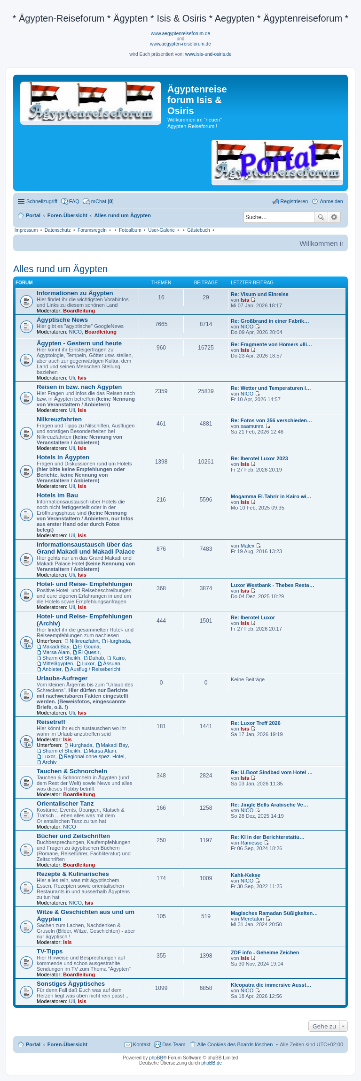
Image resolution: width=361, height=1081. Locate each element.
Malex (247, 545)
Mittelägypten (57, 663)
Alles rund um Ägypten (60, 269)
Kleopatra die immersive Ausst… (271, 985)
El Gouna (89, 646)
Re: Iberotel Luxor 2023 (259, 458)
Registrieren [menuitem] (294, 201)
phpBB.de (211, 1063)
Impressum (26, 230)
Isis (245, 300)
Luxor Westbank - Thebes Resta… (272, 585)
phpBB (156, 1057)
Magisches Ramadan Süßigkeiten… (274, 913)
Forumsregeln (92, 230)
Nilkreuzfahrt (84, 641)
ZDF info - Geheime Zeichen (265, 952)
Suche (321, 217)
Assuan (111, 663)
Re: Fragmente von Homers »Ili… (271, 344)
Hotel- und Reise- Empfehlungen (85, 583)
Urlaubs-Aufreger (62, 678)
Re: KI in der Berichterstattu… (268, 837)
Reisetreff (51, 721)
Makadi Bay (55, 646)
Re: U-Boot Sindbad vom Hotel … (272, 772)
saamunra (252, 426)
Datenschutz (58, 230)
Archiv (49, 762)
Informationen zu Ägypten (75, 293)
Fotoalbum (130, 230)
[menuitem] (98, 201)
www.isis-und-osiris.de (208, 54)
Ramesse (251, 842)
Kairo (118, 658)
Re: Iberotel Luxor (253, 617)
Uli (72, 378)
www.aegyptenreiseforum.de (180, 33)
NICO (75, 332)
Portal (33, 215)
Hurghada (118, 641)
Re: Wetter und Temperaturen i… (271, 388)
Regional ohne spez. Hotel (94, 756)
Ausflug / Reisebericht (95, 669)
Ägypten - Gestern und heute (79, 343)
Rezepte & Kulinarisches (73, 873)
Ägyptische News (62, 319)
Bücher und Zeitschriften (73, 835)
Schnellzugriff (41, 201)
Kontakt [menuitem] (141, 1044)
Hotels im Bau (57, 495)
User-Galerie (161, 230)
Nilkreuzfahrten (59, 419)
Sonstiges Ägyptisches (71, 983)
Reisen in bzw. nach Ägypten (79, 386)
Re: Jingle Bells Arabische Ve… (269, 804)
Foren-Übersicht (67, 1044)
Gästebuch (198, 230)
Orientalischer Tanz (65, 803)
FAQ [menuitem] (74, 201)
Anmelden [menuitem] (331, 201)
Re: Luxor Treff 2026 (256, 723)
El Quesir (88, 652)
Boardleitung (79, 310)
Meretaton (252, 918)
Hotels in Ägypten (63, 457)
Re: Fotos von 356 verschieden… (271, 420)
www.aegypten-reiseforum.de (180, 43)
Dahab (96, 658)
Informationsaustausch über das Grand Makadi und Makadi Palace (86, 548)
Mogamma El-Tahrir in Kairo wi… (271, 496)
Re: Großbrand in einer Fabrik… (270, 321)
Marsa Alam (56, 652)
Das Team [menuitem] (173, 1044)
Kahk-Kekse (245, 875)
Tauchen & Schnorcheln (72, 771)
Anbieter (52, 669)
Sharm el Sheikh (61, 658)
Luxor (88, 663)
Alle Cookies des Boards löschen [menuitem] (235, 1044)
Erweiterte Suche (334, 217)
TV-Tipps (50, 951)
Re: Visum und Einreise (260, 294)
